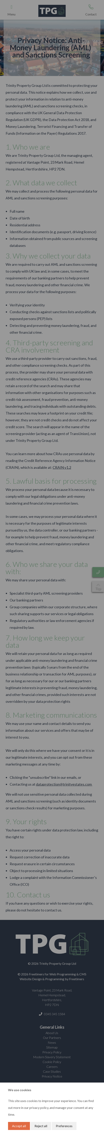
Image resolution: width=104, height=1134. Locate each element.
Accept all (19, 1126)
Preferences (64, 1126)
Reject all (41, 1126)
